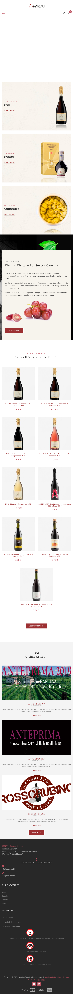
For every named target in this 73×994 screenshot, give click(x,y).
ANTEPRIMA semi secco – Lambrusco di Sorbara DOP (55, 505)
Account (5, 892)
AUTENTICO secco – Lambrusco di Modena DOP (18, 555)
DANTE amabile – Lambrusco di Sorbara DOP (54, 405)
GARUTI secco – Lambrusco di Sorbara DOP (55, 555)
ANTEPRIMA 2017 (36, 759)
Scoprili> (62, 638)
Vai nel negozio (9, 111)
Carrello (5, 896)
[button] (36, 917)
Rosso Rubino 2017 (36, 814)
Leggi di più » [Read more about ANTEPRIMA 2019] (37, 715)
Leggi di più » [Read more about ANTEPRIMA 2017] (37, 770)
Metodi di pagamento (13, 922)
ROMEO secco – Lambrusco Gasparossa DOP (18, 455)
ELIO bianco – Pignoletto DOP (18, 504)
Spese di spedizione (12, 926)
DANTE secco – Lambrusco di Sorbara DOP (18, 405)
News (4, 903)
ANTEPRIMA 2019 (36, 704)
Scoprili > (62, 640)
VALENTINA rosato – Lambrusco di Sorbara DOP (54, 455)
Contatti (5, 900)
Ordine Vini (9, 917)
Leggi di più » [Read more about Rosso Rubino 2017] (37, 825)
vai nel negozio (9, 163)
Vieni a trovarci (9, 215)
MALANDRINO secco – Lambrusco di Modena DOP (36, 605)
